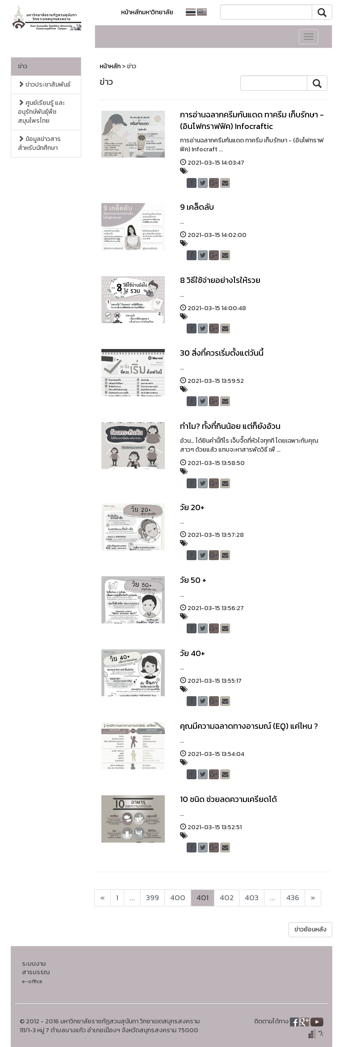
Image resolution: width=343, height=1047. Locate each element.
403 (252, 897)
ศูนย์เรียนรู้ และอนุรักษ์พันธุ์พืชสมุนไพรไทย (41, 111)
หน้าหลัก (110, 66)
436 (292, 897)
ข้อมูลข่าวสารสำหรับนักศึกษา (39, 143)
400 (177, 897)
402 (227, 897)
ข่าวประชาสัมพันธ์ (44, 84)
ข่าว (22, 66)
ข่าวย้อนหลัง (310, 929)
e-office (32, 981)
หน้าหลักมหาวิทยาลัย (147, 12)
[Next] (102, 897)
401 (203, 897)
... (132, 897)
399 (152, 897)
